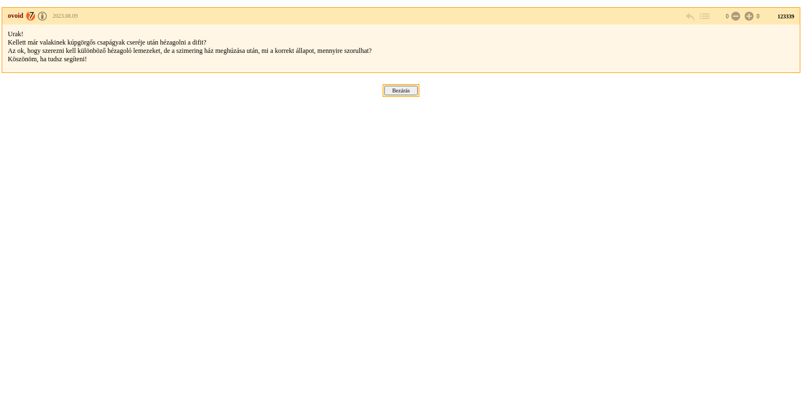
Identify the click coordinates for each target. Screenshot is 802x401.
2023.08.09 (65, 16)
